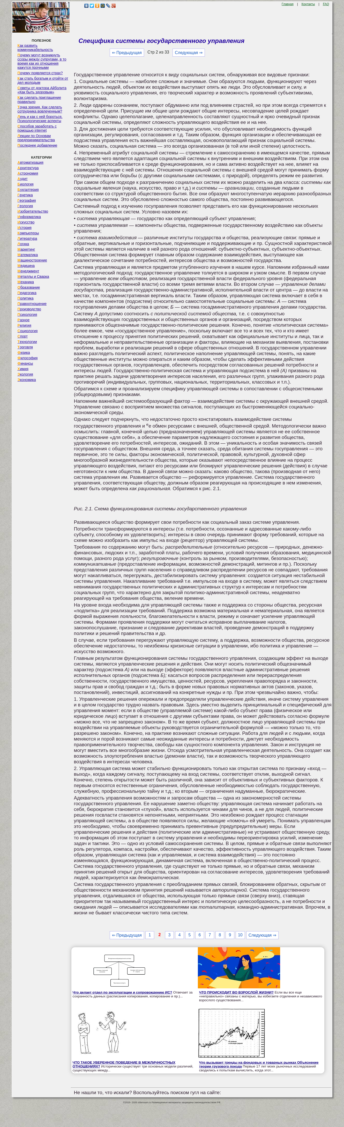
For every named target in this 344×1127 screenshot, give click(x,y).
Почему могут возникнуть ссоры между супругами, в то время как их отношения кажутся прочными (42, 61)
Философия (28, 358)
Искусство (26, 222)
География (27, 200)
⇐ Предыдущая (127, 52)
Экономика (27, 380)
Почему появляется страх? (40, 73)
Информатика (29, 217)
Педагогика (27, 293)
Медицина (26, 266)
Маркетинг (26, 249)
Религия (24, 325)
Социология (28, 331)
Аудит (23, 179)
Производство (29, 309)
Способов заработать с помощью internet (37, 128)
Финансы (25, 363)
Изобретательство (33, 211)
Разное (24, 320)
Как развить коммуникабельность (35, 47)
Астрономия (28, 173)
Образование (29, 287)
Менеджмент (28, 271)
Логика (23, 244)
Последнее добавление (37, 145)
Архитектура (28, 168)
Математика (28, 255)
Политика (26, 298)
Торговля (25, 347)
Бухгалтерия (28, 190)
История (25, 228)
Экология (25, 374)
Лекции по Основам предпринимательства (36, 138)
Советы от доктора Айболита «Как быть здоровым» (42, 90)
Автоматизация (30, 162)
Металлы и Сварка (33, 276)
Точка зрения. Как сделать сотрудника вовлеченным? (40, 109)
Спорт (23, 336)
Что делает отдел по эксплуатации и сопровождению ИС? (122, 992)
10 (240, 935)
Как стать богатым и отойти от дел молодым (43, 80)
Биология (26, 184)
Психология (27, 314)
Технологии (27, 342)
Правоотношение (32, 304)
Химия (23, 369)
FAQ (326, 4)
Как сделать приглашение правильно (39, 99)
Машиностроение (32, 260)
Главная (288, 4)
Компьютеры (28, 233)
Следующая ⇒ (189, 52)
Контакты (308, 4)
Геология (25, 206)
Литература (27, 238)
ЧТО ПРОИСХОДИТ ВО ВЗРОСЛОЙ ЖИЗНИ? (236, 992)
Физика (24, 352)
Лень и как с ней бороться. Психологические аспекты (40, 119)
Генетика (25, 195)
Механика (26, 282)
